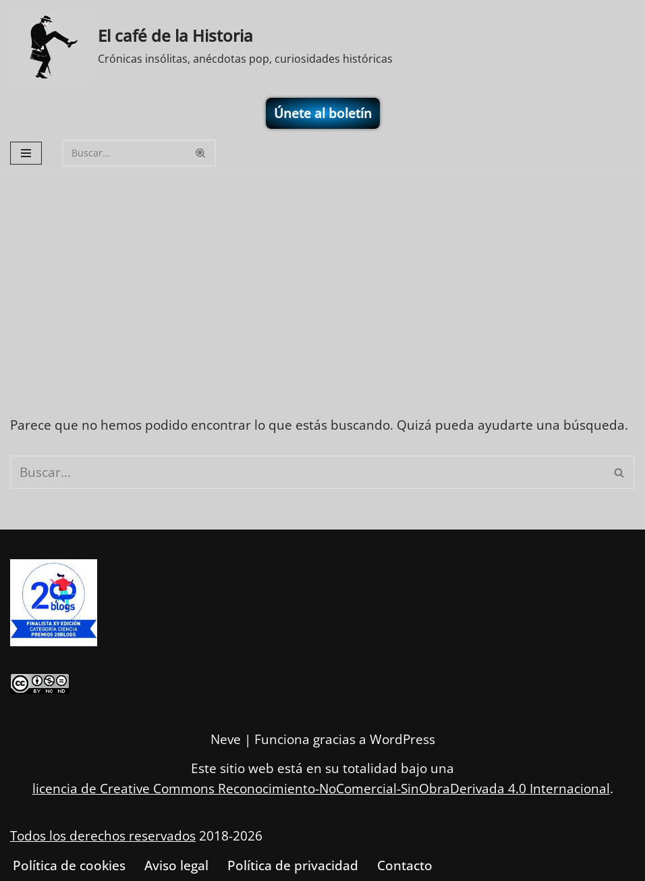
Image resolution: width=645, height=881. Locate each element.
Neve (226, 739)
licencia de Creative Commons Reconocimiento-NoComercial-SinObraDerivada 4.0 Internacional (321, 788)
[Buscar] (124, 153)
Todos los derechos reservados (103, 836)
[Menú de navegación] (26, 153)
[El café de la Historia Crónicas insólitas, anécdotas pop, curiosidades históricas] (201, 46)
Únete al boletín (323, 113)
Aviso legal (176, 865)
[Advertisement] (322, 273)
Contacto (404, 865)
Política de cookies (69, 865)
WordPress (402, 739)
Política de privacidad (292, 865)
